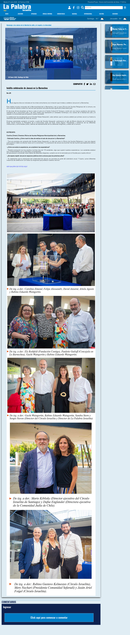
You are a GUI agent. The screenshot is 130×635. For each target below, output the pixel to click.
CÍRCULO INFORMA (47, 14)
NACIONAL (74, 14)
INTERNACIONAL (88, 14)
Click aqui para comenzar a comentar (49, 617)
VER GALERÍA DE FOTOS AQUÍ (17, 166)
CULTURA (101, 14)
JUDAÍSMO (20, 14)
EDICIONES (115, 14)
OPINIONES (34, 14)
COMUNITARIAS (61, 14)
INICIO (6, 14)
